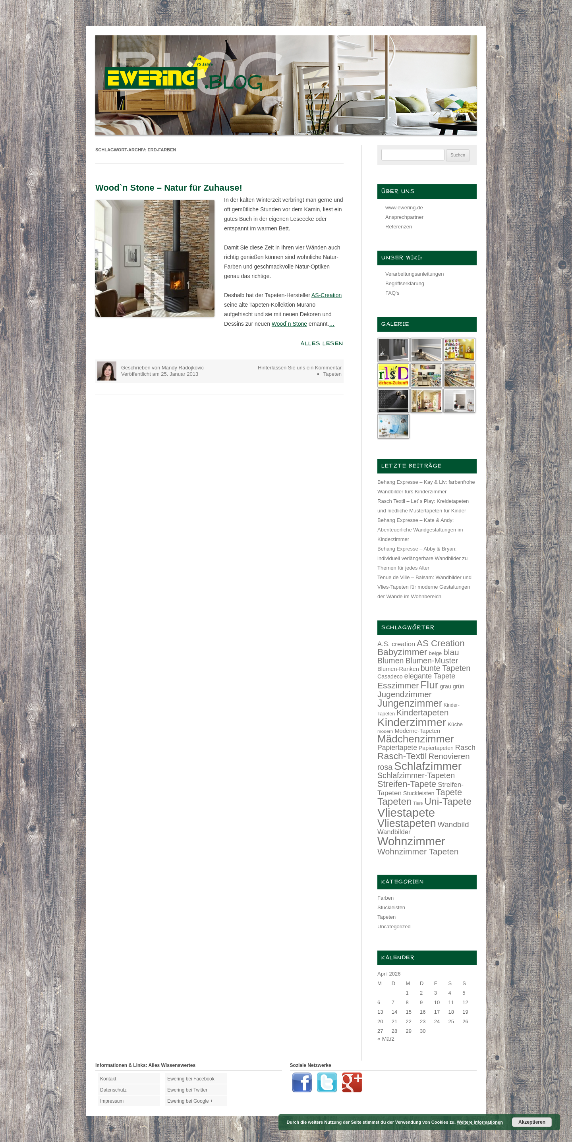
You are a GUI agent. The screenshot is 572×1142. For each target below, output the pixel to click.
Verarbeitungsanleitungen (414, 274)
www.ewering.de (404, 208)
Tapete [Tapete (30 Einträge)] (449, 792)
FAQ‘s (392, 293)
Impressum (112, 1101)
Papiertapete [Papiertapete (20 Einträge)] (397, 748)
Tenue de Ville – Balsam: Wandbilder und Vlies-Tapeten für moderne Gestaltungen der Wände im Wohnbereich (424, 586)
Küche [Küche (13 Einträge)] (455, 724)
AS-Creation (326, 295)
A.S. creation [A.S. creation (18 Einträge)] (396, 644)
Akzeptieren (531, 1122)
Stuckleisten (391, 907)
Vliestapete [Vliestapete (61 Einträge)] (406, 812)
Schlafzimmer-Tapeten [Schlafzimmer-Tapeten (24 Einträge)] (416, 775)
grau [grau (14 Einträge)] (445, 686)
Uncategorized (394, 926)
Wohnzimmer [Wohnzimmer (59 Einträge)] (411, 841)
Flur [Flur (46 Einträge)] (429, 685)
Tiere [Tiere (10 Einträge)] (418, 803)
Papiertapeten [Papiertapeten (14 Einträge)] (436, 748)
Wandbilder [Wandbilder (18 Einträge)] (393, 832)
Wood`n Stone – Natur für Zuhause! (168, 188)
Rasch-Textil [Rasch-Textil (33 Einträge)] (402, 756)
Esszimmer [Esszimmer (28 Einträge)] (398, 685)
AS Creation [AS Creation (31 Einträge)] (441, 643)
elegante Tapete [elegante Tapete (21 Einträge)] (430, 676)
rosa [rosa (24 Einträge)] (384, 767)
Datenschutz (113, 1090)
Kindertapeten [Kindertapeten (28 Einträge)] (422, 712)
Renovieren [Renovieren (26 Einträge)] (449, 756)
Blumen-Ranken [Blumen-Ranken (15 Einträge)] (398, 669)
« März (385, 1039)
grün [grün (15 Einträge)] (458, 686)
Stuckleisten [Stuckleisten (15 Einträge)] (419, 793)
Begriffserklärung (404, 283)
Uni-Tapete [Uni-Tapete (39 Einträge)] (448, 801)
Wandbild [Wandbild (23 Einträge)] (453, 824)
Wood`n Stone (289, 324)
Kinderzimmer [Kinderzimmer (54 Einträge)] (411, 722)
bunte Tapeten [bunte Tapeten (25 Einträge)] (446, 668)
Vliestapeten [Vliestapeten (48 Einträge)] (406, 823)
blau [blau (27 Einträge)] (451, 652)
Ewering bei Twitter (187, 1090)
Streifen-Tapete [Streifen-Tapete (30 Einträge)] (406, 784)
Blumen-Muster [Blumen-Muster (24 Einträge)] (431, 660)
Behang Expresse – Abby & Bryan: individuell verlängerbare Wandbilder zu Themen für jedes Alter (422, 558)
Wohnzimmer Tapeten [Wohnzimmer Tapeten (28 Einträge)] (418, 851)
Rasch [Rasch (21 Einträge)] (465, 748)
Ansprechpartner (404, 217)
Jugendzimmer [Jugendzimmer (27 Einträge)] (404, 694)
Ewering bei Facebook (190, 1079)
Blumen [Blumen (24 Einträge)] (390, 660)
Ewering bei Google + (190, 1101)
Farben (385, 898)
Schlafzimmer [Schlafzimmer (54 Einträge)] (428, 766)
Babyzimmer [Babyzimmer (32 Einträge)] (402, 652)
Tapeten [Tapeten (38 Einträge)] (394, 801)
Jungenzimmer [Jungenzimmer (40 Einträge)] (409, 703)
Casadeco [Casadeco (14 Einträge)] (390, 676)
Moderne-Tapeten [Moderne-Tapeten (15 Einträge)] (417, 731)
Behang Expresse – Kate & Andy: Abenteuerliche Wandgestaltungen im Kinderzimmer (420, 529)
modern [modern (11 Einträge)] (385, 731)
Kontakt (108, 1079)
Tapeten (332, 374)
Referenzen (398, 227)
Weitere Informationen (480, 1122)
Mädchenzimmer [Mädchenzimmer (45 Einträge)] (415, 739)
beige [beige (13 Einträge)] (435, 653)
